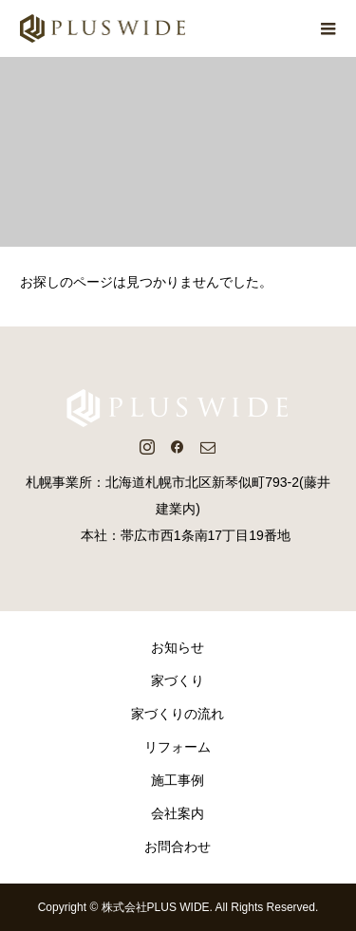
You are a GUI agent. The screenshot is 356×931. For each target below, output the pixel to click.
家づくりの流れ (177, 713)
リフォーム (177, 746)
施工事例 (177, 780)
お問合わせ (177, 846)
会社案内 (177, 813)
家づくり (177, 680)
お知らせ (177, 647)
